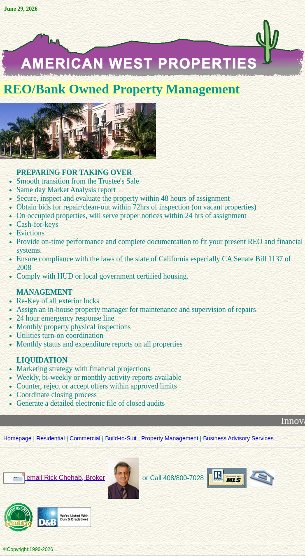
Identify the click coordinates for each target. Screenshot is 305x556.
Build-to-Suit (120, 438)
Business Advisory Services (238, 438)
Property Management (169, 438)
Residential (50, 438)
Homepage (17, 438)
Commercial (85, 438)
